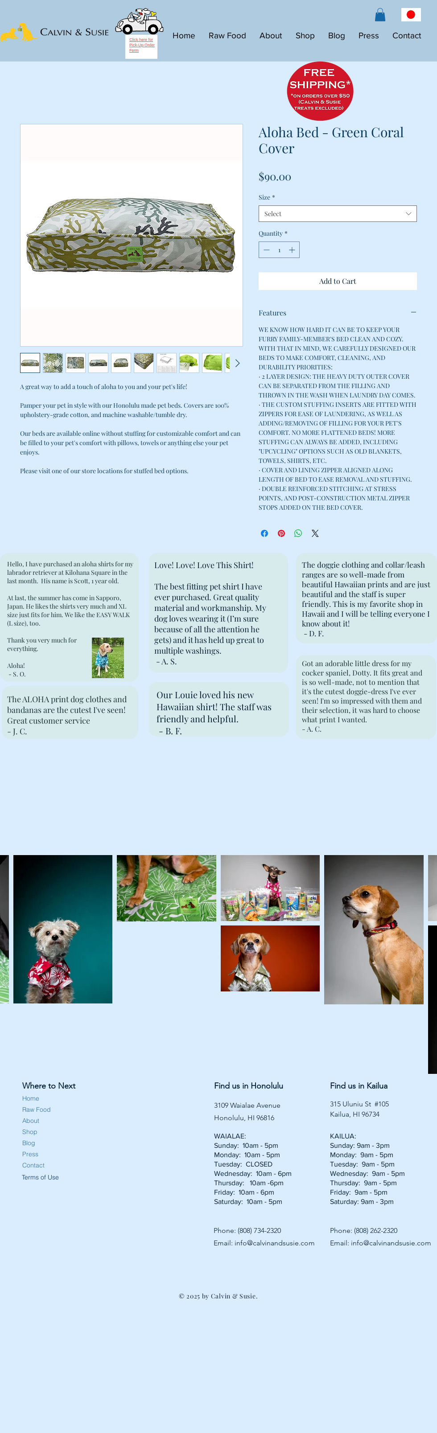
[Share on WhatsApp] (298, 533)
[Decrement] (265, 250)
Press (30, 1154)
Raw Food (36, 1109)
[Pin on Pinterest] (281, 533)
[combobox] (338, 213)
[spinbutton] (279, 250)
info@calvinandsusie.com (275, 1243)
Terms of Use (39, 1177)
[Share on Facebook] (264, 533)
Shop (29, 1132)
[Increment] (292, 250)
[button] (380, 14)
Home (30, 1098)
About (30, 1121)
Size (267, 197)
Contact (33, 1165)
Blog (28, 1143)
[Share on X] (315, 533)
